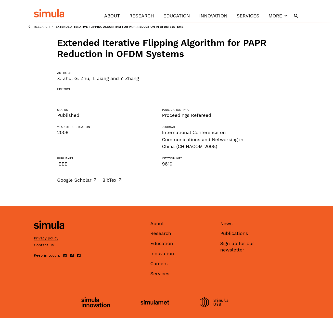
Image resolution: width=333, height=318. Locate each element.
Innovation (213, 16)
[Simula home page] (49, 233)
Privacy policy (46, 238)
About (112, 16)
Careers (159, 263)
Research (141, 16)
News (226, 223)
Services (248, 16)
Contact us (44, 245)
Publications (234, 233)
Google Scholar (77, 180)
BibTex (112, 180)
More (279, 16)
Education (176, 16)
